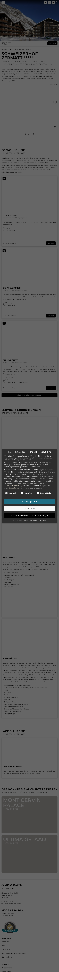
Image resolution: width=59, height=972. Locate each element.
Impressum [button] (42, 513)
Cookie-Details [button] (17, 513)
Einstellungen (14, 481)
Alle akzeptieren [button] (29, 494)
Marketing (26, 486)
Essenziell (10, 486)
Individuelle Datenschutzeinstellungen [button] (29, 508)
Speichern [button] (29, 501)
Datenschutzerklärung (13, 479)
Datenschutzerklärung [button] (31, 513)
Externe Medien (44, 486)
